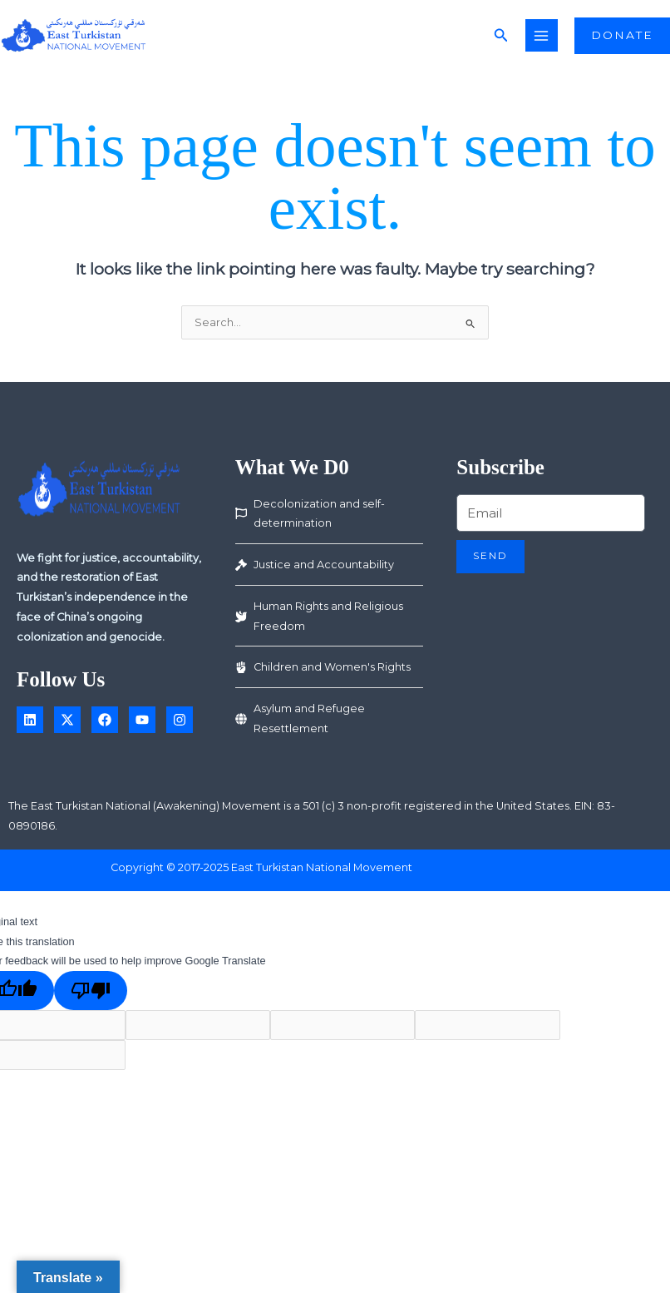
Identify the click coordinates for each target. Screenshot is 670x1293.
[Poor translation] (90, 996)
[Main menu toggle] (550, 38)
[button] (509, 38)
